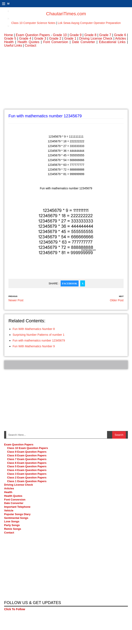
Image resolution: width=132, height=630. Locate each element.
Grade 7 (105, 35)
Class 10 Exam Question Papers (27, 448)
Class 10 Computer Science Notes (33, 23)
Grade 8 (90, 35)
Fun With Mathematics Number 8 (34, 329)
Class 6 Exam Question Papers (26, 462)
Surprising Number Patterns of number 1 (38, 334)
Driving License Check (95, 38)
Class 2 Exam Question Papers (26, 477)
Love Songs (11, 521)
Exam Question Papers (33, 35)
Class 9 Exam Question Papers (26, 451)
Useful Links (13, 45)
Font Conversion (55, 42)
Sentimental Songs (16, 517)
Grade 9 (75, 35)
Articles (120, 38)
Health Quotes (28, 42)
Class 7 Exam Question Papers (26, 459)
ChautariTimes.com (66, 13)
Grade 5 (10, 38)
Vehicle (8, 510)
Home (8, 35)
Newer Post (15, 300)
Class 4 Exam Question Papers (27, 470)
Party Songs (12, 525)
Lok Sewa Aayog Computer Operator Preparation (89, 23)
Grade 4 (25, 38)
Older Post (117, 300)
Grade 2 (55, 38)
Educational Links (112, 42)
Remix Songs (12, 528)
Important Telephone (17, 506)
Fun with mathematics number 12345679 (39, 340)
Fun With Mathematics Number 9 (34, 346)
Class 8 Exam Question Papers (26, 455)
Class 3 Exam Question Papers (27, 473)
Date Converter (83, 42)
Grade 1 (70, 38)
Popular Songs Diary (17, 514)
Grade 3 (40, 38)
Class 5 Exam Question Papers (27, 466)
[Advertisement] (66, 80)
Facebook (69, 283)
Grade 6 (120, 35)
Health (9, 42)
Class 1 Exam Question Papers (26, 481)
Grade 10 (60, 35)
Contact (30, 45)
